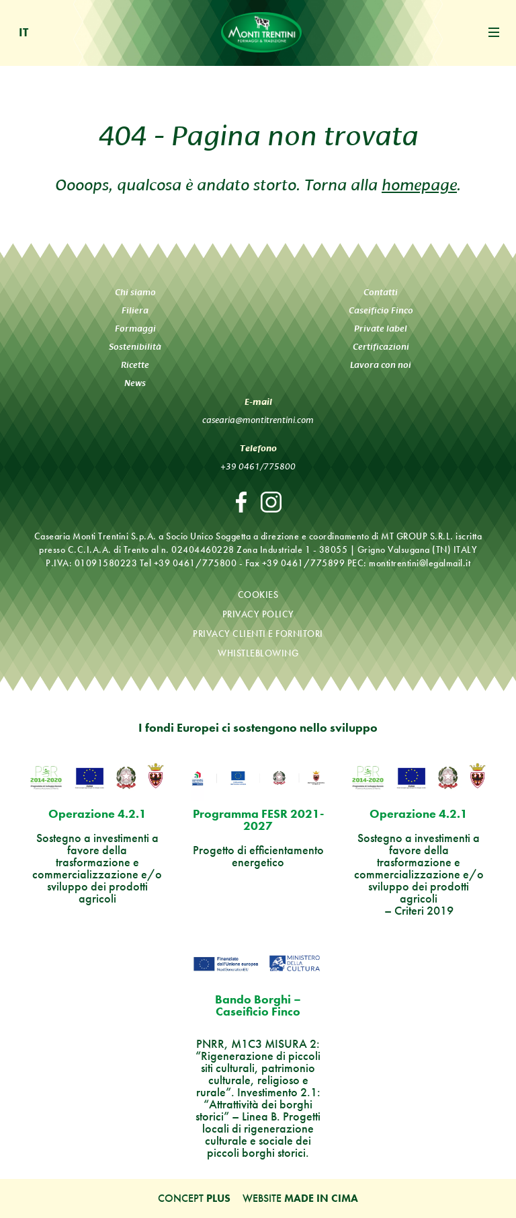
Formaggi (135, 328)
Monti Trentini (261, 32)
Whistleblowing (258, 653)
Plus (218, 1198)
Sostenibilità (135, 346)
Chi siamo (135, 292)
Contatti (380, 292)
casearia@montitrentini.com (258, 419)
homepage (419, 183)
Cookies (258, 594)
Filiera (135, 310)
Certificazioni (381, 346)
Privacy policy (258, 614)
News (135, 383)
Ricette (135, 365)
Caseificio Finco (381, 310)
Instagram (271, 502)
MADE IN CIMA (321, 1198)
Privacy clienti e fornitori (258, 633)
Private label (380, 328)
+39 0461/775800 (258, 465)
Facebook (241, 502)
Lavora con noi (380, 365)
